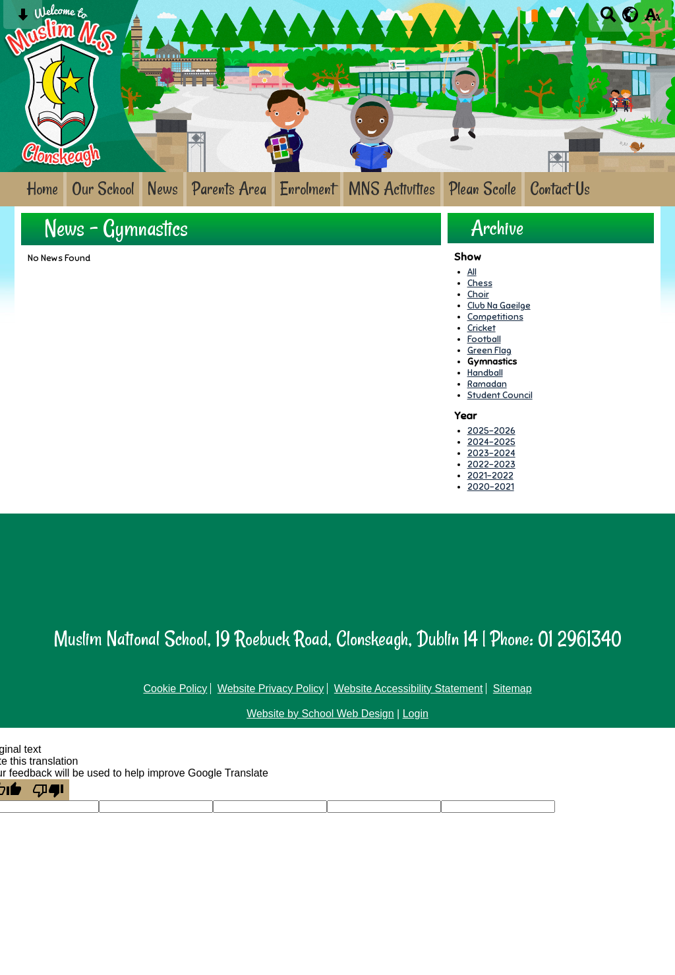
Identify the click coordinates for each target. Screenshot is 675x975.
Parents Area (229, 189)
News (163, 189)
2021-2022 (490, 475)
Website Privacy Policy (271, 688)
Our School (103, 189)
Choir (478, 294)
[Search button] (608, 18)
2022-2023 (491, 464)
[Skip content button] (22, 18)
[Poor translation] (48, 789)
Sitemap (512, 688)
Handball (485, 372)
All (472, 272)
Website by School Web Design (320, 713)
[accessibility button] (652, 18)
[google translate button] (630, 14)
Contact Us (560, 189)
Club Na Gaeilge (499, 305)
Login (415, 713)
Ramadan (487, 384)
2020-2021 (490, 486)
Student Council (500, 395)
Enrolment (307, 189)
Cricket (481, 328)
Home (42, 189)
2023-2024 (491, 453)
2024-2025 (491, 442)
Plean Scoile (482, 189)
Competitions (495, 316)
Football (484, 339)
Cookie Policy (175, 688)
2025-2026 (491, 430)
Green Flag (489, 350)
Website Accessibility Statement (408, 688)
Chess (479, 283)
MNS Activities (392, 189)
